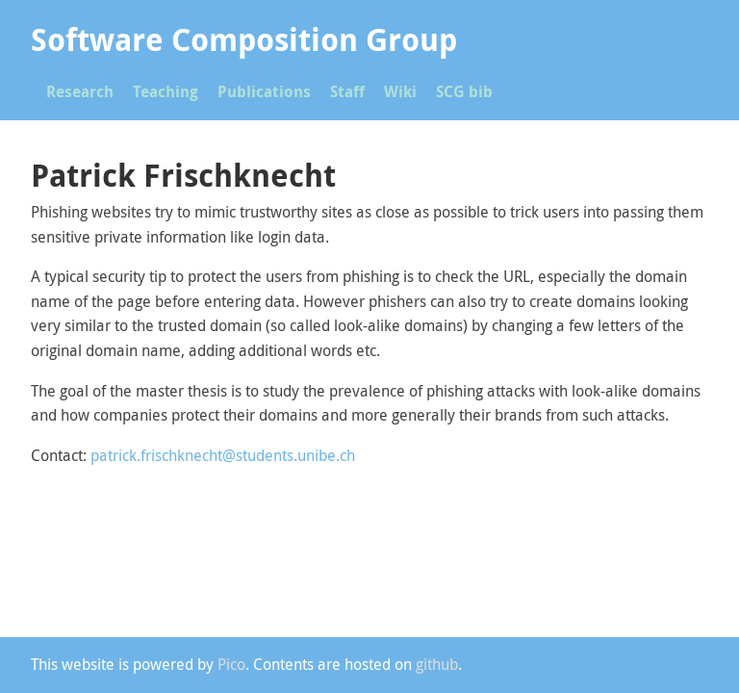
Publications (264, 91)
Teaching (165, 91)
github (437, 664)
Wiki (400, 91)
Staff (347, 91)
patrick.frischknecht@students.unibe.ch (222, 455)
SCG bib (464, 91)
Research (80, 91)
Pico (231, 664)
